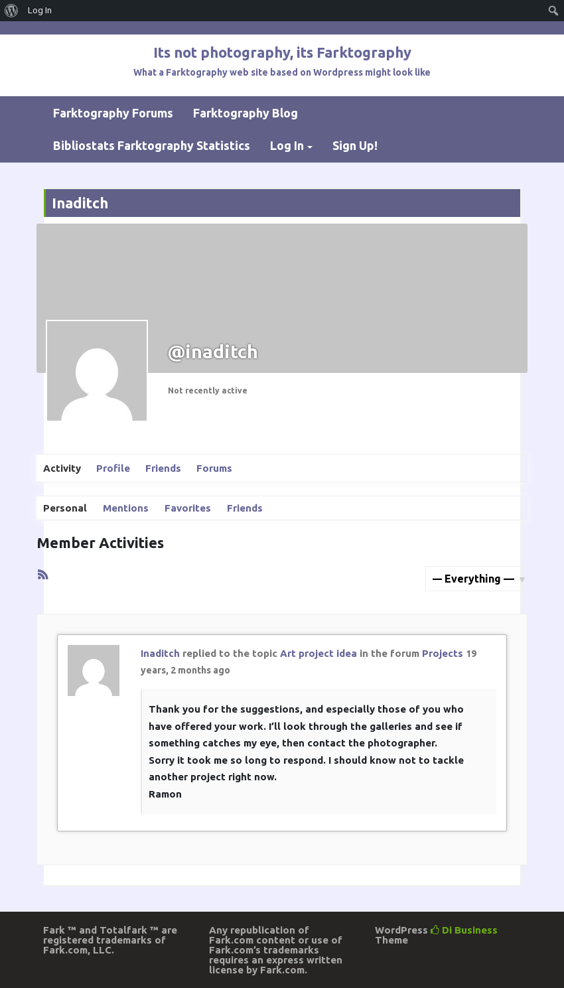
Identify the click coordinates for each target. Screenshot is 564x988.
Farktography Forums (113, 112)
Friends (163, 468)
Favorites (188, 508)
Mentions (126, 508)
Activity (62, 468)
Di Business (464, 930)
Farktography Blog (245, 112)
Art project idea (318, 653)
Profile (113, 468)
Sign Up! (355, 145)
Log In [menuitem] (40, 10)
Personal (65, 508)
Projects (442, 653)
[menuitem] (11, 10)
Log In (287, 145)
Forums (214, 468)
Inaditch (160, 653)
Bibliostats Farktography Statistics (151, 145)
